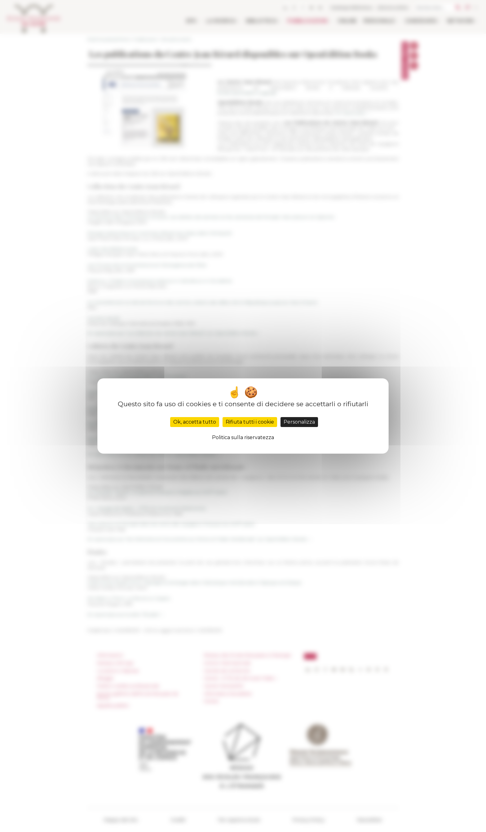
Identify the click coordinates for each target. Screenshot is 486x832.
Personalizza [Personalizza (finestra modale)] (299, 422)
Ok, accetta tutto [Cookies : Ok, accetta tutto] (194, 422)
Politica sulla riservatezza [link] (243, 437)
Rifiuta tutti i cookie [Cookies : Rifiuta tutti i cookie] (250, 422)
